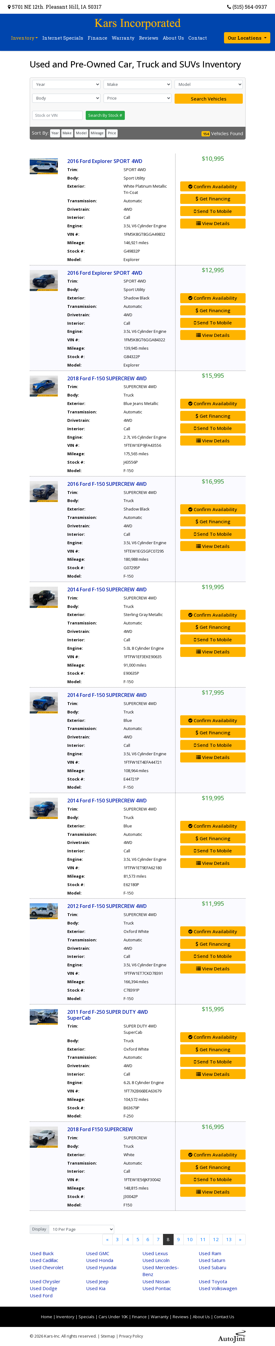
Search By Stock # (105, 115)
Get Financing (213, 198)
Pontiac (156, 1288)
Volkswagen (218, 1288)
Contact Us (224, 1316)
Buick (41, 1253)
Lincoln (156, 1260)
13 (229, 1239)
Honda (99, 1260)
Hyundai (101, 1267)
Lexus (155, 1253)
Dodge (43, 1288)
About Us (201, 1316)
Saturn (212, 1260)
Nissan (156, 1281)
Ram (210, 1253)
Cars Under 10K (113, 1316)
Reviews (181, 1316)
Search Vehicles (209, 99)
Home (46, 1316)
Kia (95, 1288)
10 (190, 1239)
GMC (97, 1253)
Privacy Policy (131, 1336)
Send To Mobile (213, 211)
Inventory (65, 1316)
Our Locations (245, 38)
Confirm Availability (212, 186)
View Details (213, 223)
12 (216, 1239)
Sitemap (108, 1336)
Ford (41, 1295)
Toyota (213, 1281)
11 (203, 1239)
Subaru (212, 1267)
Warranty (160, 1316)
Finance (139, 1316)
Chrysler (45, 1281)
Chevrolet (47, 1267)
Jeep (97, 1281)
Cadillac (44, 1260)
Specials (86, 1316)
